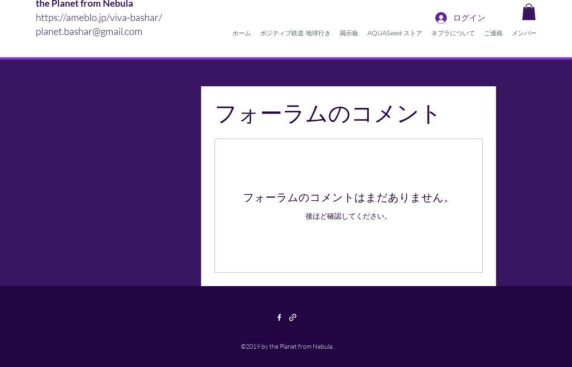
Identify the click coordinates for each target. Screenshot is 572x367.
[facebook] (279, 317)
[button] (529, 12)
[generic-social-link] (292, 317)
